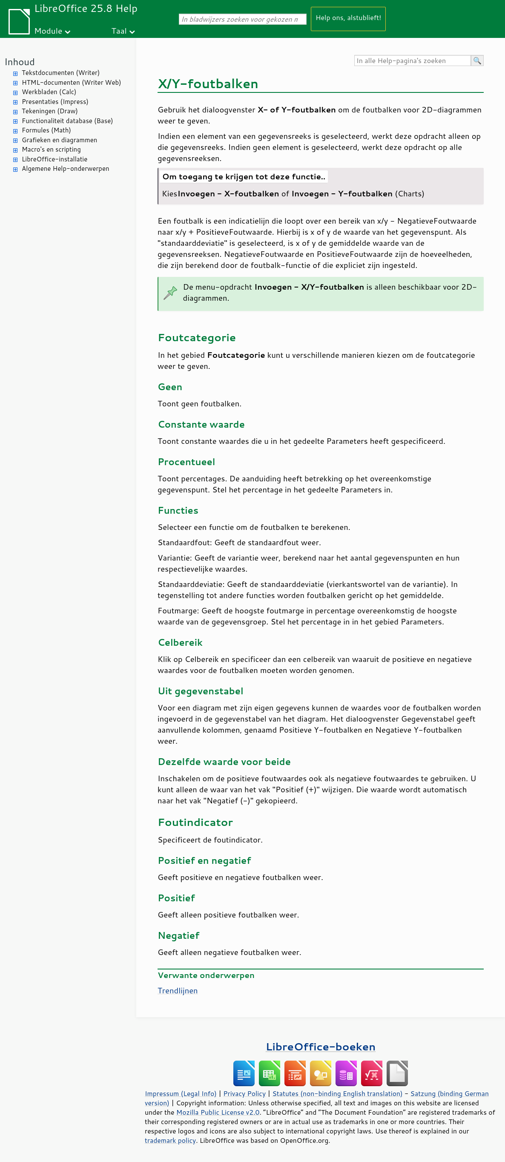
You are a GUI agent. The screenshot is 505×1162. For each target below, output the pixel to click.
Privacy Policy (244, 1093)
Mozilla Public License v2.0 (218, 1112)
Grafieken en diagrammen (59, 139)
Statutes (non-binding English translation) (337, 1093)
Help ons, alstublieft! (348, 17)
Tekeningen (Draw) (50, 110)
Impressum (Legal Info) (181, 1093)
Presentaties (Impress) (55, 101)
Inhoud (19, 61)
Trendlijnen (178, 990)
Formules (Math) (46, 130)
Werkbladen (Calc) (49, 91)
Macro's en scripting (51, 149)
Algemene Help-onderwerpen (65, 168)
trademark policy (170, 1140)
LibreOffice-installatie (54, 159)
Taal (118, 30)
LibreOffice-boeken (321, 1046)
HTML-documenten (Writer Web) (71, 82)
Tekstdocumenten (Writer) (61, 72)
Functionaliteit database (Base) (67, 120)
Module (48, 30)
